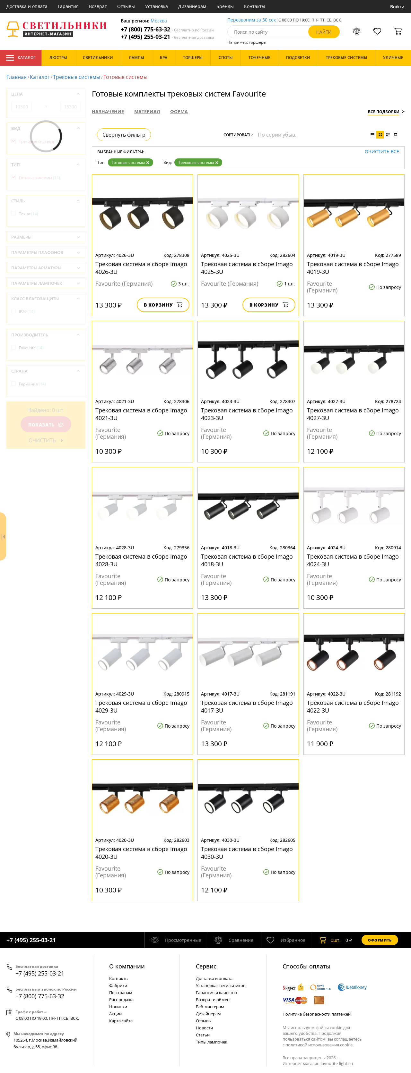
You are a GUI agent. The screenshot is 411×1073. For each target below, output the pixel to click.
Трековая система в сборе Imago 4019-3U (353, 267)
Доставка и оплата (27, 6)
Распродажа (121, 999)
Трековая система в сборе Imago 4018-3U (247, 560)
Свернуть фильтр (123, 134)
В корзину (163, 305)
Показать (46, 425)
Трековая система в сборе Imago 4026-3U (141, 267)
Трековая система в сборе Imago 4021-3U (141, 414)
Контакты (254, 6)
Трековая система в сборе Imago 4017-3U (247, 706)
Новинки (118, 1007)
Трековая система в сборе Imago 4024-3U (353, 560)
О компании (127, 966)
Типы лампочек (211, 1042)
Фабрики (118, 985)
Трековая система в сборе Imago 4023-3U (247, 414)
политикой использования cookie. (319, 1045)
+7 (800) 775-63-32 (167, 29)
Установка (156, 6)
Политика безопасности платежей (317, 1014)
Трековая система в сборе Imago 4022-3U (353, 706)
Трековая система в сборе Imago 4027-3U (353, 414)
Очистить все (382, 152)
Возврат (98, 6)
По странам (120, 992)
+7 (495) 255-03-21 (167, 36)
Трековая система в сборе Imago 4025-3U (247, 267)
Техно (28, 213)
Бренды (225, 6)
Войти (397, 7)
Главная (16, 76)
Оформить (380, 940)
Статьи (203, 1035)
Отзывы (126, 6)
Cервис (206, 966)
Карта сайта (121, 1021)
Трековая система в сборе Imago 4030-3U (247, 852)
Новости (204, 1028)
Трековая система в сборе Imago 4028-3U (141, 560)
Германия (32, 384)
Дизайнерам (192, 6)
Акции (115, 1014)
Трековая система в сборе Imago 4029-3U (141, 706)
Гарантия (68, 6)
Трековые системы (76, 76)
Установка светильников (220, 985)
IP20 (27, 311)
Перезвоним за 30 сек (251, 20)
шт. (330, 940)
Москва (159, 21)
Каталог (20, 58)
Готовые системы (130, 162)
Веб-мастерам (210, 1007)
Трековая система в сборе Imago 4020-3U (141, 852)
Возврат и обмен (213, 999)
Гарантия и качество (216, 992)
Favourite (31, 348)
